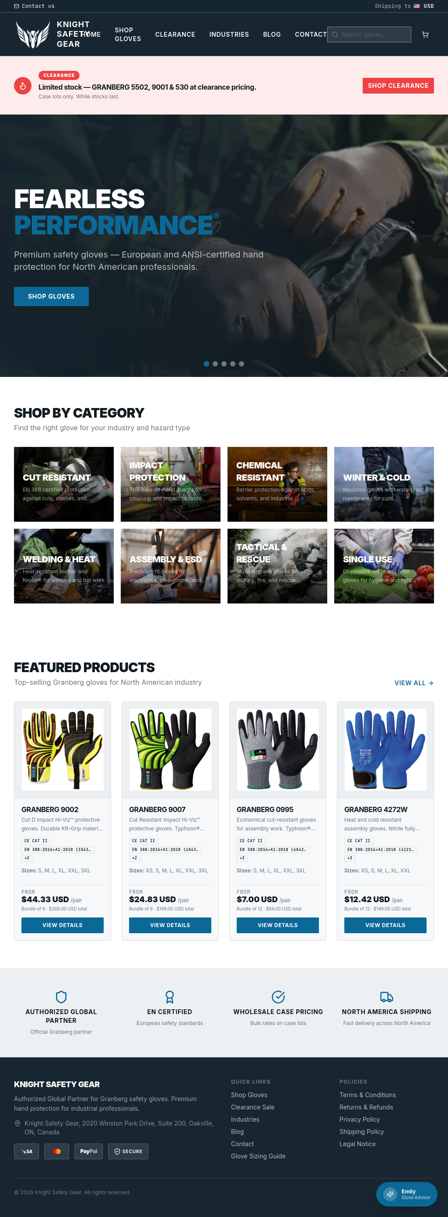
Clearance (175, 34)
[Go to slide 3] (224, 363)
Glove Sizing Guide (258, 1156)
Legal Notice (358, 1143)
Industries (229, 34)
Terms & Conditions (368, 1094)
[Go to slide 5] (241, 363)
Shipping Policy (362, 1131)
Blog (272, 34)
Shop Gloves (128, 34)
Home (91, 34)
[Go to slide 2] (215, 363)
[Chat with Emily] (407, 1194)
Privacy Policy (360, 1119)
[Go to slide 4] (232, 363)
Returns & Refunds (366, 1107)
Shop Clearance (398, 85)
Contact (311, 34)
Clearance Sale (253, 1107)
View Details (62, 925)
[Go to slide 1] (206, 363)
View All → (414, 683)
